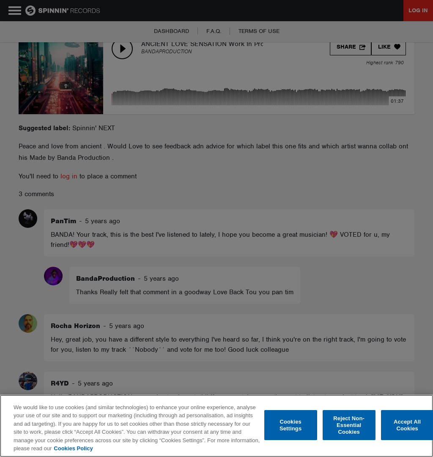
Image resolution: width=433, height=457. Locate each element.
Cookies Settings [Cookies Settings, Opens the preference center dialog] (290, 425)
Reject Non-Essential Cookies (348, 425)
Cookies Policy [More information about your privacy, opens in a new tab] (73, 448)
